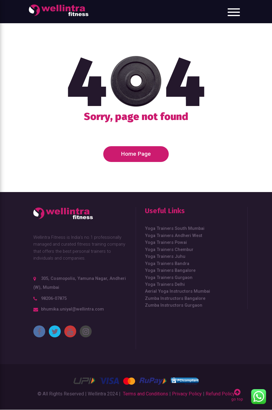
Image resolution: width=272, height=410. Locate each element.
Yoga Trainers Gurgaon (169, 277)
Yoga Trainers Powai (166, 242)
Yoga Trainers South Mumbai (174, 228)
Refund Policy (220, 394)
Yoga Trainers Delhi (165, 284)
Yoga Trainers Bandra (167, 263)
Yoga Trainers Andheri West (173, 235)
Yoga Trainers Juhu (165, 256)
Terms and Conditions (145, 394)
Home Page (136, 154)
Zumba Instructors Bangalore (175, 298)
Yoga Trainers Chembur (169, 249)
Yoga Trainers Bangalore (170, 270)
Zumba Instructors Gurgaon (173, 305)
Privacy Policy (187, 394)
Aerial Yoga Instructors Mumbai (177, 291)
